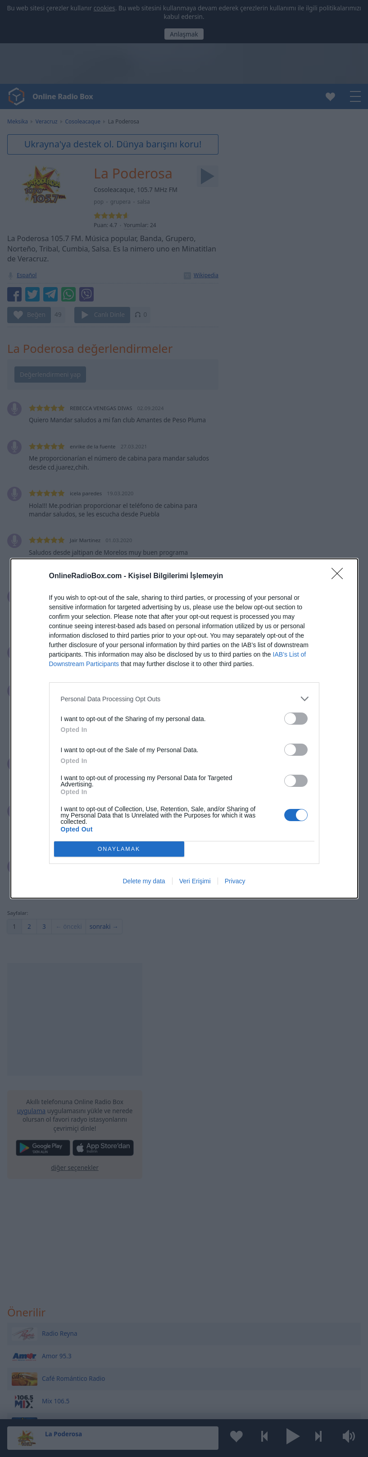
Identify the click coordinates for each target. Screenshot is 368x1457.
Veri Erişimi (195, 881)
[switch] (296, 719)
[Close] (340, 576)
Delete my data (144, 881)
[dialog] (184, 728)
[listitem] (184, 698)
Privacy (235, 881)
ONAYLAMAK (119, 849)
